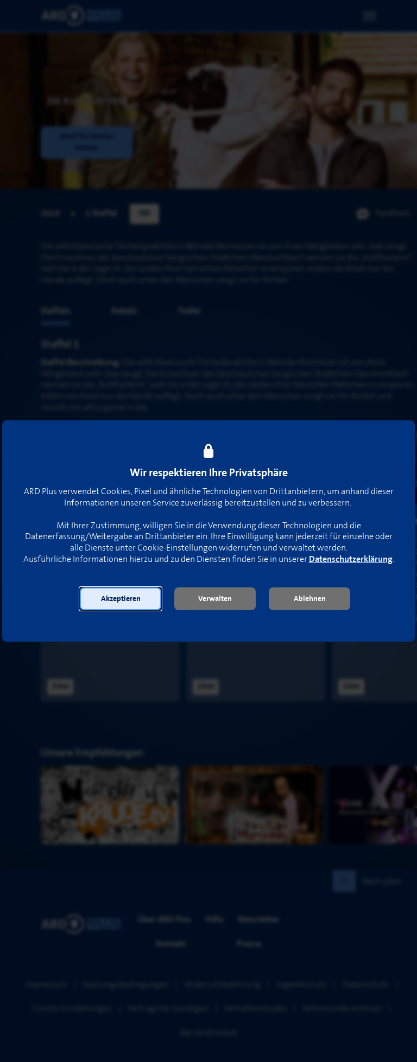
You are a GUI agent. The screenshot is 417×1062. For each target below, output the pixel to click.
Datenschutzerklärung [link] (351, 559)
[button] (120, 598)
